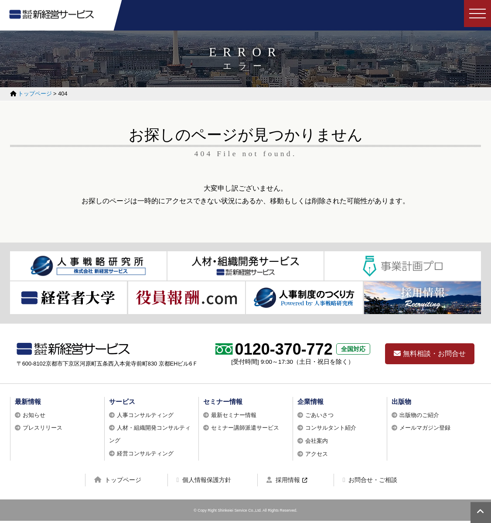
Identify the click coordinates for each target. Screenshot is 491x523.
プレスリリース (42, 430)
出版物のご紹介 (419, 417)
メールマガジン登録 (424, 430)
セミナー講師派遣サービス (245, 430)
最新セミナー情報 (233, 417)
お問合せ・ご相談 (370, 482)
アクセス (316, 456)
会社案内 (316, 443)
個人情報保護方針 (204, 482)
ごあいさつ (319, 417)
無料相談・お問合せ (430, 355)
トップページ (117, 482)
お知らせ (34, 417)
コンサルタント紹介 (330, 430)
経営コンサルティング (145, 455)
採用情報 (283, 482)
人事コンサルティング (145, 417)
